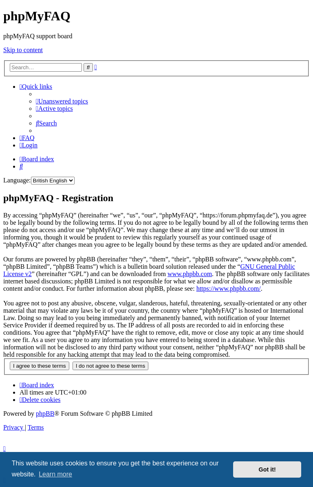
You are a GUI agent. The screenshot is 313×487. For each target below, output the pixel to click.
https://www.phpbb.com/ (228, 288)
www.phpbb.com (190, 273)
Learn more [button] (55, 474)
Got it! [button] (267, 469)
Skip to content (23, 49)
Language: (17, 180)
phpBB (45, 413)
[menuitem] (62, 101)
